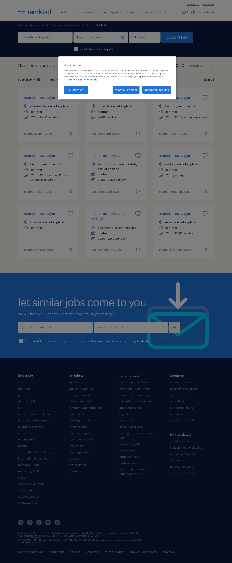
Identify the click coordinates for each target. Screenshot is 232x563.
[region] (117, 78)
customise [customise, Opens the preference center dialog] (76, 89)
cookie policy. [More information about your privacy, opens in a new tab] (90, 79)
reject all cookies (126, 89)
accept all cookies (156, 89)
